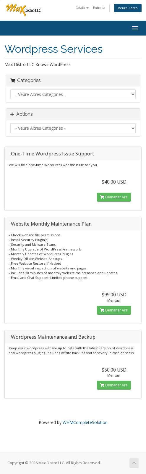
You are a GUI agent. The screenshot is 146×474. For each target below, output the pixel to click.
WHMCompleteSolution (85, 422)
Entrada (99, 7)
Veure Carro (128, 8)
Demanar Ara (114, 197)
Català (82, 7)
